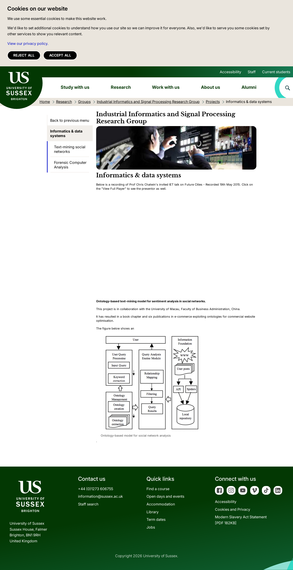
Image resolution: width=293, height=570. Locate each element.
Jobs (150, 527)
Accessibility (230, 72)
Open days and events (165, 496)
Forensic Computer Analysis (70, 164)
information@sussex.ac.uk (100, 496)
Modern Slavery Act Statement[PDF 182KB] (241, 520)
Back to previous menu (69, 120)
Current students (276, 72)
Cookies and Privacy (232, 509)
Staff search (88, 504)
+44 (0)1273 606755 (95, 488)
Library (152, 512)
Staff (252, 72)
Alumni (248, 87)
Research (121, 87)
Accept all (60, 55)
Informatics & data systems (66, 133)
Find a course (157, 488)
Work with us (166, 87)
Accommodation (160, 504)
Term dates (155, 519)
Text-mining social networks (69, 149)
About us (210, 87)
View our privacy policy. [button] (27, 43)
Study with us (75, 87)
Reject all (24, 55)
